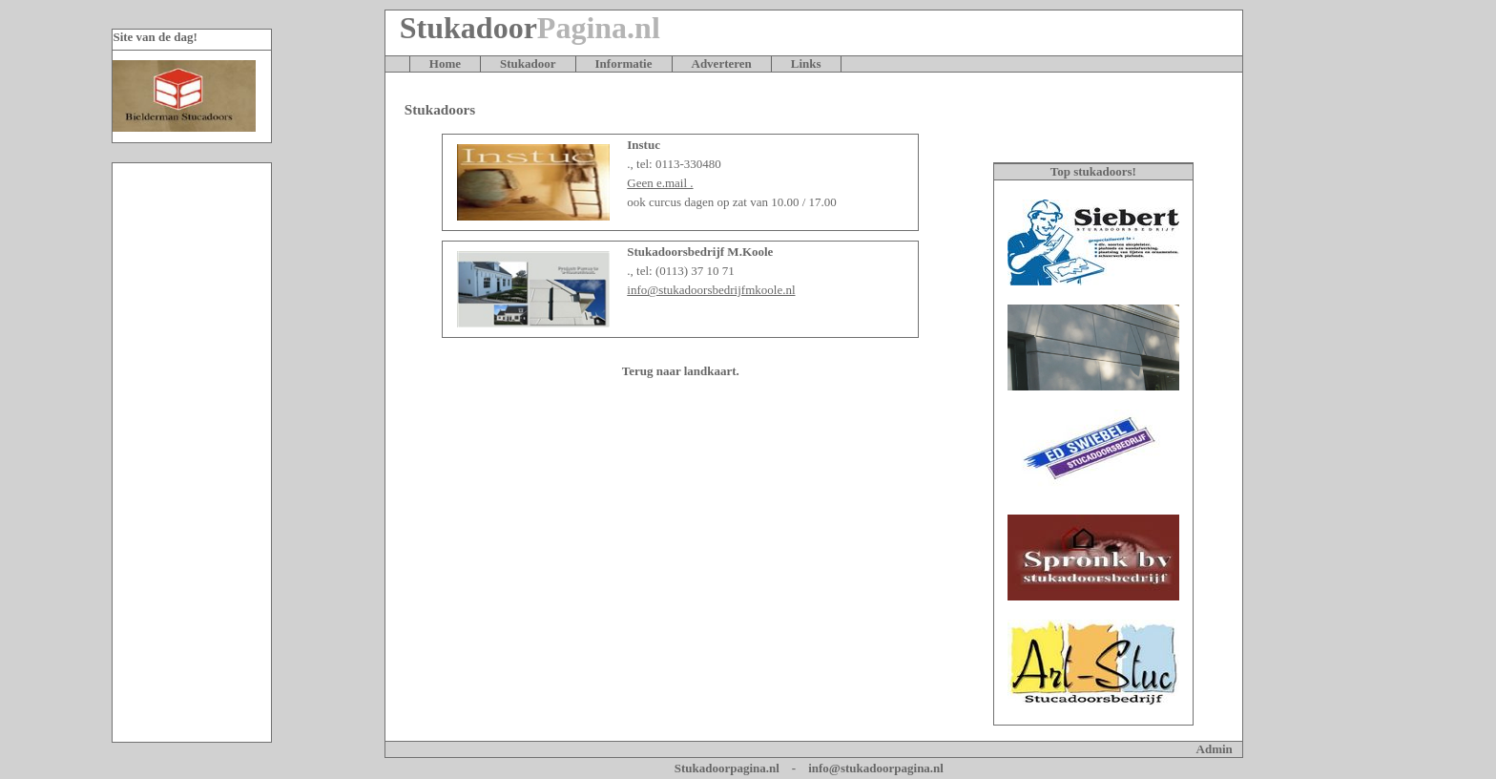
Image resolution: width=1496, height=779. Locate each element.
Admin (1214, 749)
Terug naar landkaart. (680, 371)
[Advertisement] (191, 452)
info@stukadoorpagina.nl (876, 768)
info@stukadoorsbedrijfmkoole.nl (711, 290)
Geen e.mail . (660, 183)
